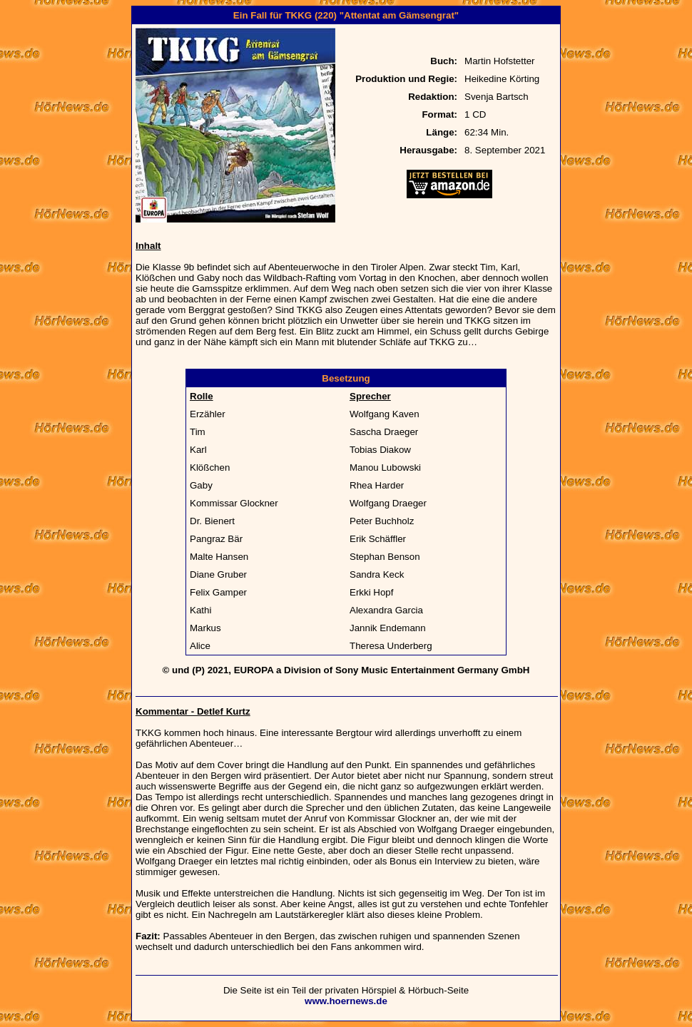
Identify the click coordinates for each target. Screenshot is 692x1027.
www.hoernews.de (346, 1001)
